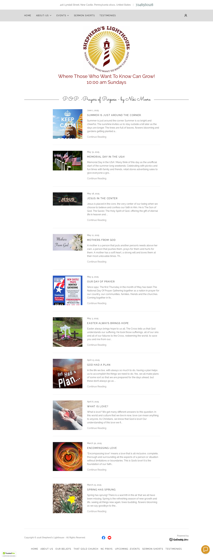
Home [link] (27, 15)
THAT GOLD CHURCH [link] (86, 550)
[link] (106, 49)
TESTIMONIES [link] (108, 15)
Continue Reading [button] (96, 137)
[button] (44, 15)
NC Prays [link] (107, 550)
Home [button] (34, 550)
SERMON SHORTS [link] (84, 15)
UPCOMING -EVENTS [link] (127, 550)
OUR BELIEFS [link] (63, 550)
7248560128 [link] (144, 5)
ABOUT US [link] (47, 550)
